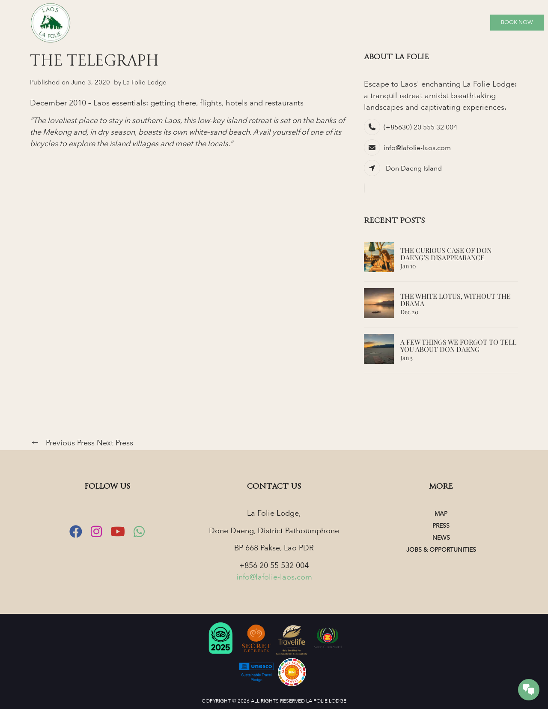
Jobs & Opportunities (441, 550)
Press (441, 526)
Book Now (517, 22)
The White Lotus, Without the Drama (455, 299)
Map (441, 514)
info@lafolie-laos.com (417, 148)
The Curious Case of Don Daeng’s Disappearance (445, 254)
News (441, 538)
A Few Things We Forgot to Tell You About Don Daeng (458, 345)
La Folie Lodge (145, 82)
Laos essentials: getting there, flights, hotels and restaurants (198, 103)
